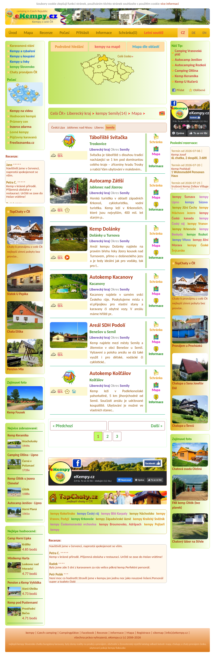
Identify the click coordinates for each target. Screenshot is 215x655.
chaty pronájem (191, 644)
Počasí (65, 32)
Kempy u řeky (19, 62)
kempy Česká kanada (190, 215)
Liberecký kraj (80, 113)
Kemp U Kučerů (186, 81)
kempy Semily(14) (113, 113)
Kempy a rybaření (22, 51)
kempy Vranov (198, 224)
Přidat (180, 90)
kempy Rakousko (116, 647)
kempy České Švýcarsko (190, 248)
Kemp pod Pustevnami (22, 602)
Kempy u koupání (22, 56)
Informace (104, 32)
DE (194, 33)
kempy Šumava (183, 197)
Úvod (13, 32)
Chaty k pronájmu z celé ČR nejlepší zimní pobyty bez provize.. (25, 237)
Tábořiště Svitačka (108, 137)
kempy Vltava (181, 240)
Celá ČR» (58, 113)
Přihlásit (82, 32)
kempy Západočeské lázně (113, 519)
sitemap (158, 633)
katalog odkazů (149, 644)
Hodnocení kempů (23, 116)
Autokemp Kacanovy (111, 277)
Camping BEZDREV (58, 60)
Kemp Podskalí (180, 164)
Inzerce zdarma (20, 127)
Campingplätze (69, 633)
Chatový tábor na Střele (188, 541)
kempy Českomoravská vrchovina (73, 524)
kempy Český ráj (88, 514)
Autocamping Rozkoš (190, 65)
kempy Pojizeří (154, 524)
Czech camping (47, 633)
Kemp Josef (178, 150)
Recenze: (12, 156)
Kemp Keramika (18, 435)
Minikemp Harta (18, 558)
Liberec (99, 127)
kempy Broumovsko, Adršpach (120, 524)
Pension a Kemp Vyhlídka (24, 583)
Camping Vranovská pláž (188, 52)
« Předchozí (63, 425)
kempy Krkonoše (184, 229)
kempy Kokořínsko (62, 514)
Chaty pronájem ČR (23, 72)
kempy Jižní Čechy (184, 208)
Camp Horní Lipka (19, 538)
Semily (110, 127)
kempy (54, 530)
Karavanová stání (22, 46)
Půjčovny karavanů (23, 137)
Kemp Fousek (16, 412)
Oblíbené (199, 90)
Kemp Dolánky (105, 229)
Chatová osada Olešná (187, 469)
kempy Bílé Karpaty (114, 514)
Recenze (46, 32)
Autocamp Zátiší (107, 181)
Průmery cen (19, 121)
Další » (156, 425)
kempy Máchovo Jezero (190, 210)
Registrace (143, 633)
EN (204, 33)
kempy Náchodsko (142, 514)
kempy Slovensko (22, 67)
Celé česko (124, 56)
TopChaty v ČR (20, 212)
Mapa (28, 32)
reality (80, 644)
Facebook (88, 633)
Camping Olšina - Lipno (23, 455)
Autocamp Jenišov (188, 59)
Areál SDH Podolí (107, 325)
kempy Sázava (196, 202)
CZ (183, 32)
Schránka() (128, 32)
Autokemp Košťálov (110, 373)
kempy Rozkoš (197, 234)
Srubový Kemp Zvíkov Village (190, 182)
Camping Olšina (186, 70)
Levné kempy (19, 132)
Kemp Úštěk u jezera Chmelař (21, 481)
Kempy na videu (21, 111)
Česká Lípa (58, 127)
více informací (169, 4)
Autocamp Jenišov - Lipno (25, 503)
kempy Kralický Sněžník (149, 519)
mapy (168, 644)
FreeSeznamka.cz (22, 143)
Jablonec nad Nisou (79, 127)
